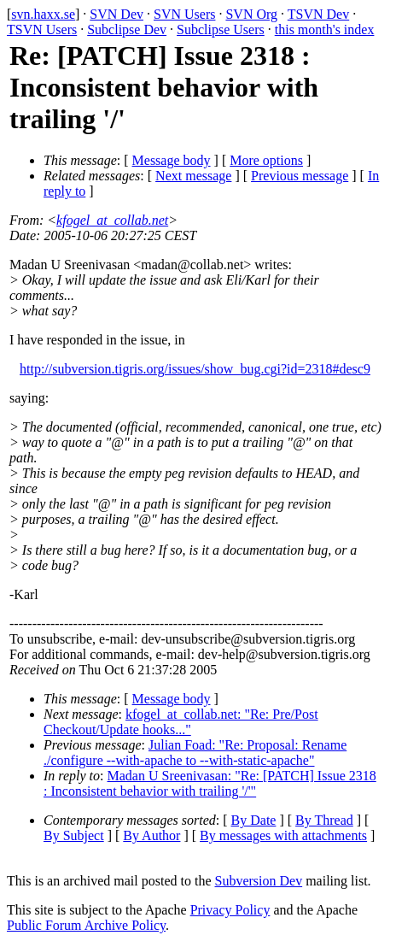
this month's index (325, 29)
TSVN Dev (318, 14)
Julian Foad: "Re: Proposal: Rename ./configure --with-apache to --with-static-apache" (195, 753)
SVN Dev (116, 14)
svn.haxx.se (43, 14)
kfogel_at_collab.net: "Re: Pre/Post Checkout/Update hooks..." (181, 722)
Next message (193, 175)
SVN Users (184, 14)
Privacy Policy (230, 910)
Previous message (299, 175)
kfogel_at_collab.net (112, 220)
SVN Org (251, 14)
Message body (171, 160)
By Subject (74, 835)
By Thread (324, 820)
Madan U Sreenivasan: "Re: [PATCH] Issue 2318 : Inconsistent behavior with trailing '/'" (210, 783)
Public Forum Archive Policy (86, 925)
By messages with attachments (283, 835)
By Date (254, 820)
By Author (151, 835)
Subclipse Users (221, 29)
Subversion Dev (259, 880)
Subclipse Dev (126, 29)
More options (266, 160)
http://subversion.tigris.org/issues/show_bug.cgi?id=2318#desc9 (195, 369)
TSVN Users (42, 29)
